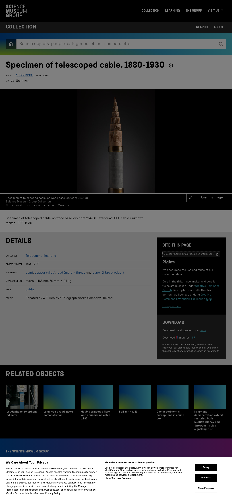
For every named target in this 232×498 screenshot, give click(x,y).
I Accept (206, 472)
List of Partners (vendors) (118, 483)
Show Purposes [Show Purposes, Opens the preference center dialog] (206, 493)
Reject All (206, 482)
